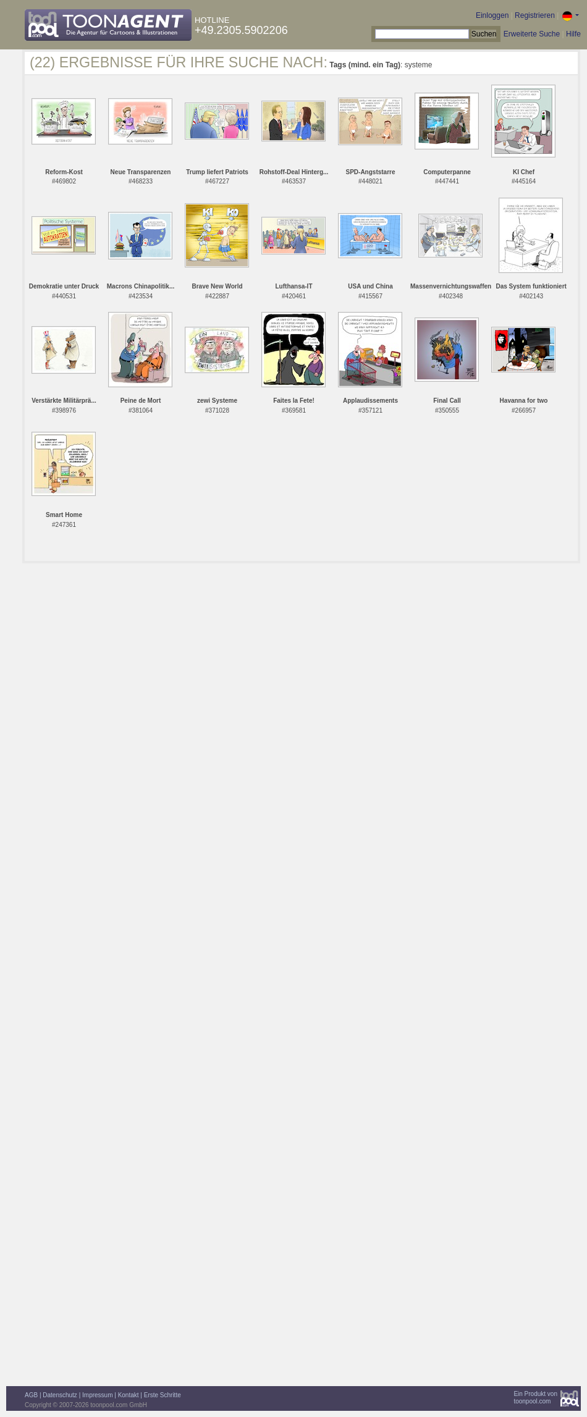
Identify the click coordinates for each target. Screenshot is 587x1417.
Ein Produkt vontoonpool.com (535, 1397)
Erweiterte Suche (532, 34)
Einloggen (492, 15)
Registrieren (535, 15)
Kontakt (128, 1395)
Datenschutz (60, 1395)
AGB (31, 1395)
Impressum (97, 1395)
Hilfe (573, 34)
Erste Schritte (162, 1395)
